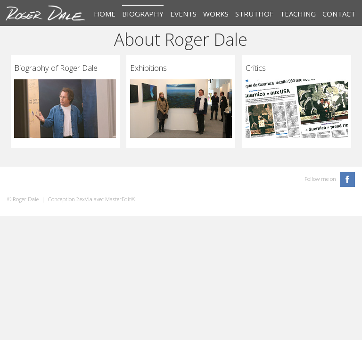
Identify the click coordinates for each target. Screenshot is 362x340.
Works (216, 13)
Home (104, 13)
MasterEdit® (120, 199)
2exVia (84, 199)
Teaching (298, 13)
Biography (143, 13)
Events (183, 13)
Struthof (254, 13)
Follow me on (320, 178)
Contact (338, 13)
